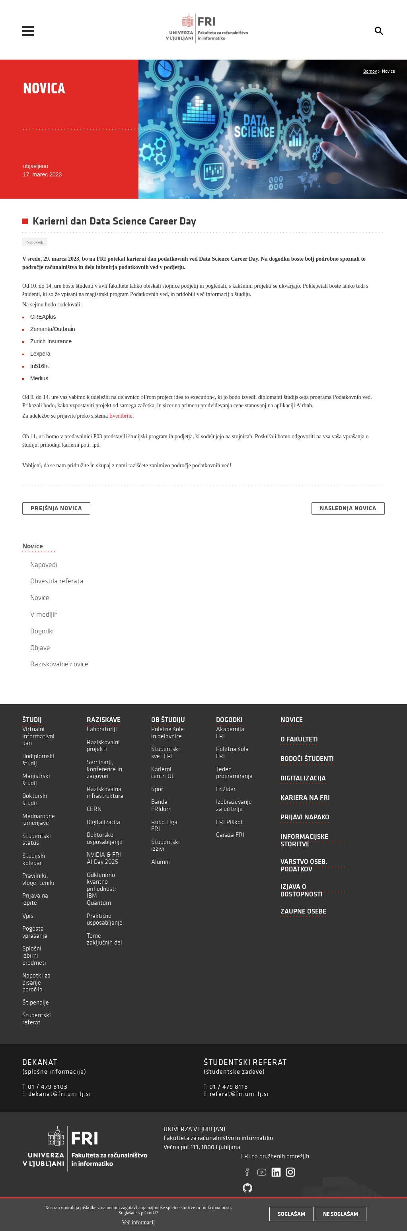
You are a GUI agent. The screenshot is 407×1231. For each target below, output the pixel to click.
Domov (370, 71)
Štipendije (35, 1002)
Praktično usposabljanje (105, 919)
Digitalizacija (103, 822)
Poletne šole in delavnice (167, 732)
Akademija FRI (230, 732)
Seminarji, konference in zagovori (104, 769)
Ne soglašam (340, 1216)
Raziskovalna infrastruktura (105, 792)
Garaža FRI (230, 834)
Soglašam (291, 1216)
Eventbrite (120, 416)
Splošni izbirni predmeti (34, 955)
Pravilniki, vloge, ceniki (38, 879)
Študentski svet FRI (165, 752)
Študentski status (36, 839)
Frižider (226, 789)
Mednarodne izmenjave (38, 819)
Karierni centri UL (163, 772)
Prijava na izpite (35, 899)
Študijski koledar (33, 859)
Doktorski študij (34, 799)
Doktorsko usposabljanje (105, 838)
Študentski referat (36, 1018)
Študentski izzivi (165, 845)
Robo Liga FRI (164, 825)
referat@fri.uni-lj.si (239, 1093)
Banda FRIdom (161, 805)
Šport (158, 789)
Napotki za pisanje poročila (36, 982)
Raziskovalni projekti (103, 745)
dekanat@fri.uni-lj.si (59, 1093)
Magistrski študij (36, 779)
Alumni (160, 861)
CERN (94, 809)
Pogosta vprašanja (34, 932)
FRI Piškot (229, 822)
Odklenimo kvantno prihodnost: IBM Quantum (101, 888)
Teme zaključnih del (104, 939)
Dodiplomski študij (38, 759)
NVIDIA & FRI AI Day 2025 (104, 858)
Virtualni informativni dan (38, 736)
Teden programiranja (234, 772)
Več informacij (138, 1225)
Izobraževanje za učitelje (234, 805)
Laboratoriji (102, 729)
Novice (32, 546)
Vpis (27, 915)
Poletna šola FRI (232, 752)
